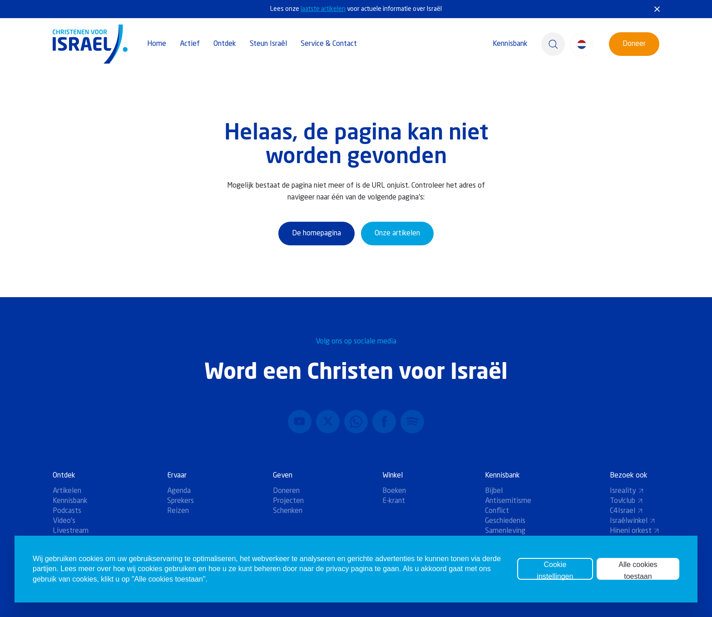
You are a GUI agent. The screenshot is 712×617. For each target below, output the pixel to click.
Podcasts (67, 511)
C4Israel (626, 511)
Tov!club (626, 501)
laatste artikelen (323, 9)
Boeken (394, 491)
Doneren (286, 491)
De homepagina (316, 233)
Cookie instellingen (555, 570)
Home (156, 44)
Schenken (287, 511)
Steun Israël (268, 44)
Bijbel (494, 491)
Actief (190, 44)
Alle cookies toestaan (637, 570)
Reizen (178, 511)
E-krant (393, 501)
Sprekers (180, 501)
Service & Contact (329, 44)
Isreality (627, 491)
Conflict (497, 511)
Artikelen (67, 491)
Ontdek (224, 44)
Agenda (179, 491)
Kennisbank (510, 44)
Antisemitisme (508, 501)
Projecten (288, 501)
